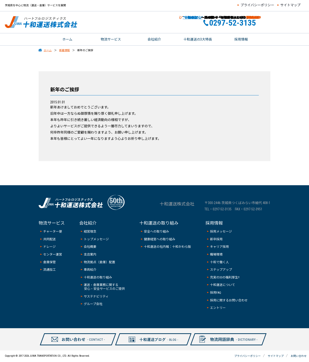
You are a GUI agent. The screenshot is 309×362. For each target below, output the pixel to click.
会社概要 (90, 246)
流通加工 (49, 269)
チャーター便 (52, 231)
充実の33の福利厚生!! (224, 277)
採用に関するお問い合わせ (229, 300)
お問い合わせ (289, 22)
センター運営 (52, 254)
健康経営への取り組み (159, 239)
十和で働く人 (219, 262)
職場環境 (216, 254)
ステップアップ (221, 269)
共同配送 (49, 239)
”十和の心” (186, 17)
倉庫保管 (49, 262)
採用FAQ (215, 292)
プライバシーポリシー (257, 5)
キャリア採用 (219, 246)
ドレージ (49, 246)
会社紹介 (154, 39)
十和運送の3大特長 (197, 39)
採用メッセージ (221, 231)
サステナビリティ (96, 296)
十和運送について (222, 285)
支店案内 (90, 254)
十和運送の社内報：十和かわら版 (167, 246)
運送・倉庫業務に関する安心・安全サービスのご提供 (104, 287)
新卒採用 (216, 239)
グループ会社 (93, 304)
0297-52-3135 (222, 209)
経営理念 (90, 231)
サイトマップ (290, 5)
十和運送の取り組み (98, 277)
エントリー (218, 308)
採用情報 (241, 39)
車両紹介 (90, 269)
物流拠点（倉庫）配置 (99, 262)
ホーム (67, 39)
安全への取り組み (156, 231)
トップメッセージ (96, 239)
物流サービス (111, 39)
